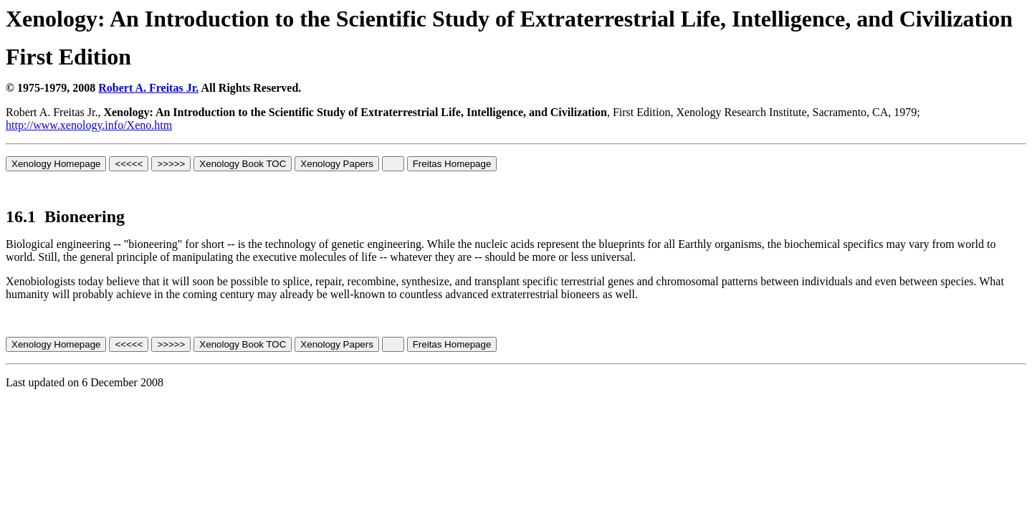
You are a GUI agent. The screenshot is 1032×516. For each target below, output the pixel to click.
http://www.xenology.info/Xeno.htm (89, 125)
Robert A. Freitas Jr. (148, 88)
